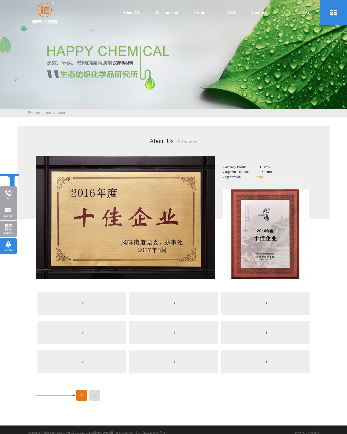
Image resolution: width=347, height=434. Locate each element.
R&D (235, 12)
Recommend (173, 12)
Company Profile (235, 167)
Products (207, 12)
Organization (232, 177)
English (304, 13)
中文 (289, 13)
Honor (62, 112)
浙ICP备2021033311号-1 (150, 432)
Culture (267, 172)
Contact (262, 12)
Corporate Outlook (236, 172)
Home (37, 112)
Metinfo (314, 432)
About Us (138, 12)
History (265, 167)
